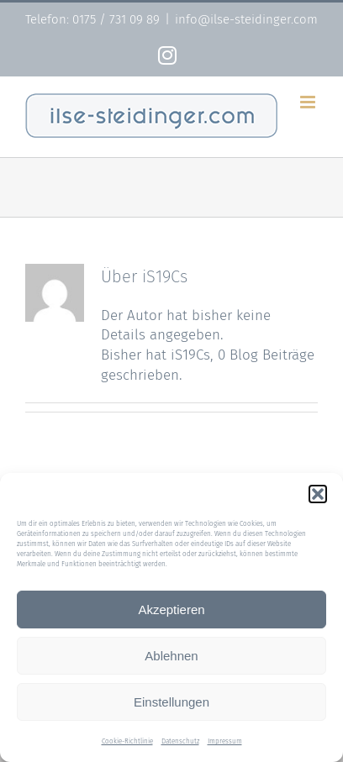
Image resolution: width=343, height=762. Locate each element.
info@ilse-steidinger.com (246, 19)
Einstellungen (171, 702)
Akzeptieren (171, 609)
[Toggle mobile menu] (309, 102)
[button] (317, 494)
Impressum (225, 741)
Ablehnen (171, 656)
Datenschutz (180, 741)
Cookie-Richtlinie (127, 741)
